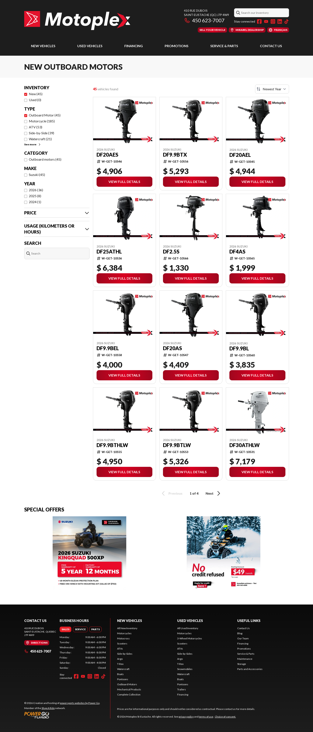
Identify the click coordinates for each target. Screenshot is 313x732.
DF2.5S (171, 252)
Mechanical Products (129, 689)
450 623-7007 (204, 20)
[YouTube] (266, 21)
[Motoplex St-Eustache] (77, 20)
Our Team (243, 638)
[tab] (65, 629)
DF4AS (237, 252)
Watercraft (123, 669)
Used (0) (35, 100)
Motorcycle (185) (42, 121)
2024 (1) (35, 202)
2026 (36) (36, 190)
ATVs (120, 648)
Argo (120, 658)
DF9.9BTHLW (112, 445)
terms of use (206, 716)
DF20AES (107, 155)
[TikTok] (286, 21)
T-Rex (120, 663)
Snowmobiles (184, 669)
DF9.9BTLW (177, 445)
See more (32, 144)
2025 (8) (35, 196)
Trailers (181, 689)
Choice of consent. (225, 716)
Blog (239, 633)
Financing (133, 46)
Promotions (176, 46)
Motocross (123, 638)
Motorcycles (124, 633)
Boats (120, 674)
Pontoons (122, 679)
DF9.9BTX (175, 155)
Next (214, 493)
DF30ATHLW (244, 445)
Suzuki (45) (37, 175)
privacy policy (186, 716)
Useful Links (248, 621)
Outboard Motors (127, 684)
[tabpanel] (83, 653)
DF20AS (172, 348)
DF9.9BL (239, 348)
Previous (171, 493)
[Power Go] (62, 715)
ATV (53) (35, 127)
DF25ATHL (109, 252)
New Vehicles (43, 46)
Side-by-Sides (124, 653)
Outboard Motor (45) (44, 115)
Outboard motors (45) (45, 159)
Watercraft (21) (40, 139)
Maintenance (244, 658)
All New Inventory (127, 628)
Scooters (122, 643)
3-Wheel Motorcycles (189, 638)
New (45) (35, 94)
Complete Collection (128, 694)
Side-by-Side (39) (41, 133)
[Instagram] (272, 21)
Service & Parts (224, 46)
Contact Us (271, 46)
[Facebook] (259, 21)
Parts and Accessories (249, 669)
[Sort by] (272, 89)
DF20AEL (240, 155)
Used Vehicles (89, 46)
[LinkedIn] (279, 21)
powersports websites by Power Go (80, 703)
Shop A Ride (48, 708)
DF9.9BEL (108, 348)
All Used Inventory (187, 628)
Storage (241, 663)
